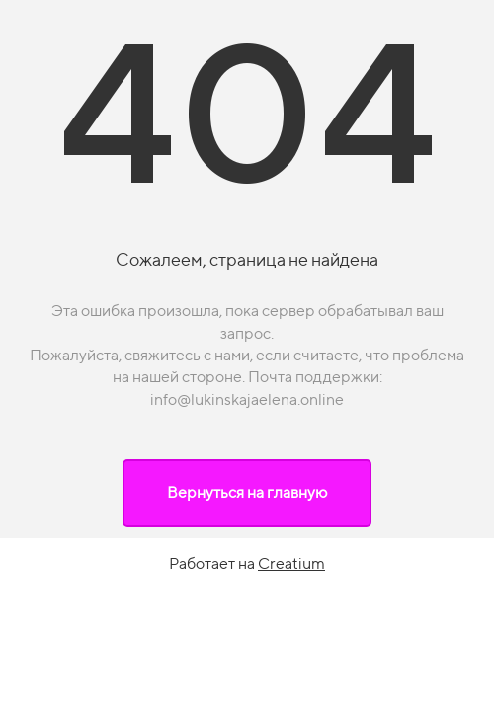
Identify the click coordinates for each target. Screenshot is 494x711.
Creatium (291, 563)
